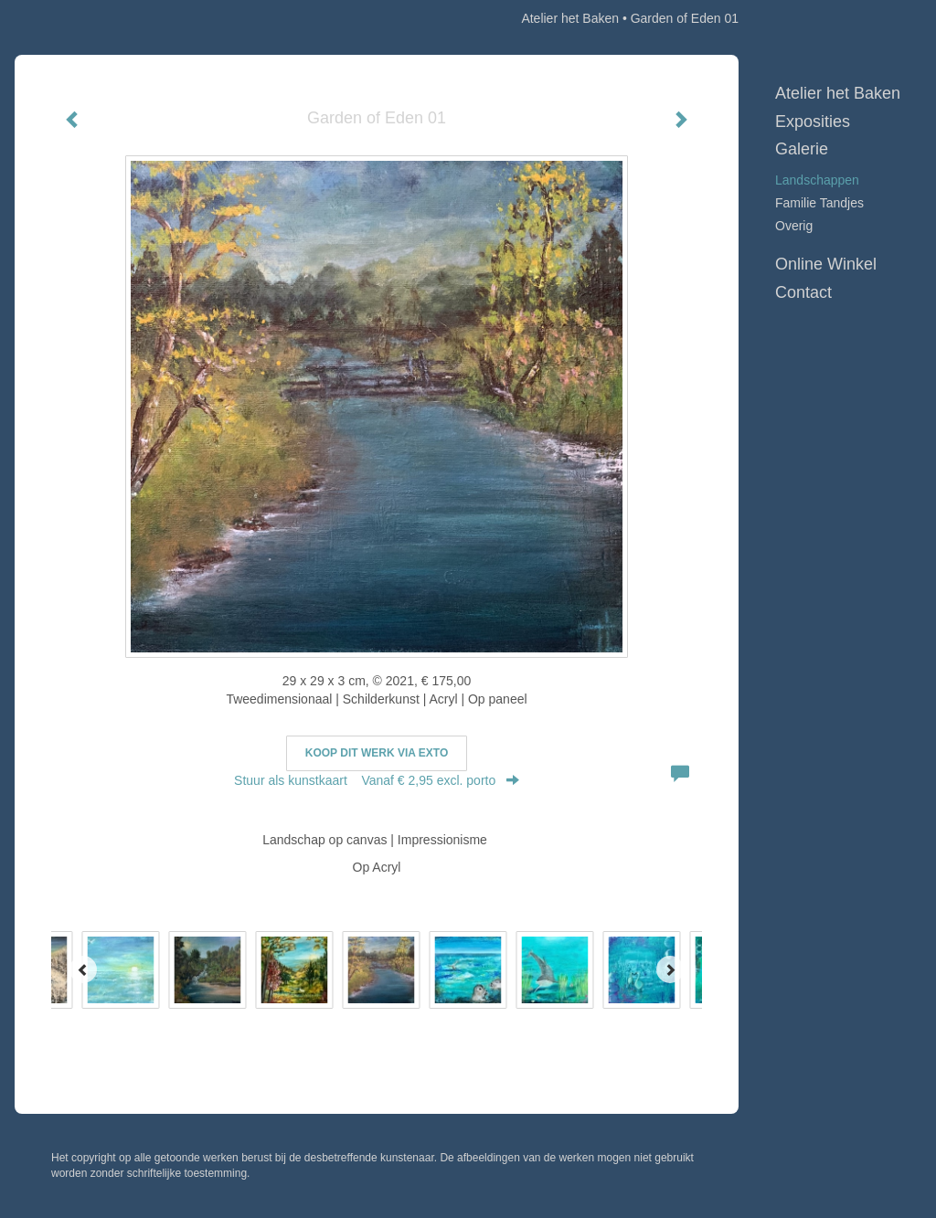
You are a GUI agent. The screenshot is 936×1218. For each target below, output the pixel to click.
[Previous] (83, 969)
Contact (803, 292)
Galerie (801, 149)
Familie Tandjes (819, 203)
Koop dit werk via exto (376, 753)
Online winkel (826, 264)
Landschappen (817, 180)
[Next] (670, 969)
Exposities (812, 121)
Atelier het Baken (570, 18)
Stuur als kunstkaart (376, 780)
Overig (794, 225)
